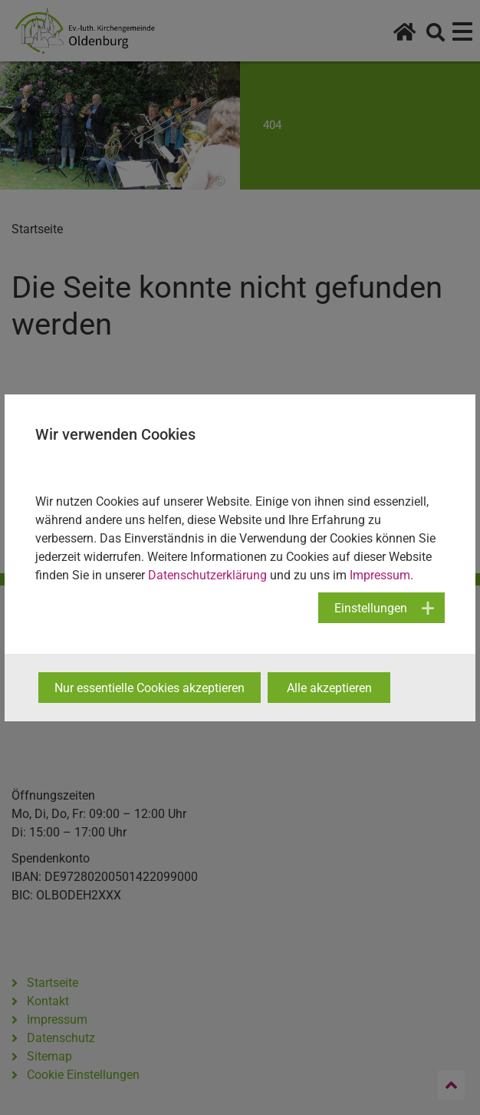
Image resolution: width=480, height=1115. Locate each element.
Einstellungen (370, 608)
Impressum (380, 575)
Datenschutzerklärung (207, 575)
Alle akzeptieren (329, 688)
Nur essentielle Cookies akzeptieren (149, 688)
